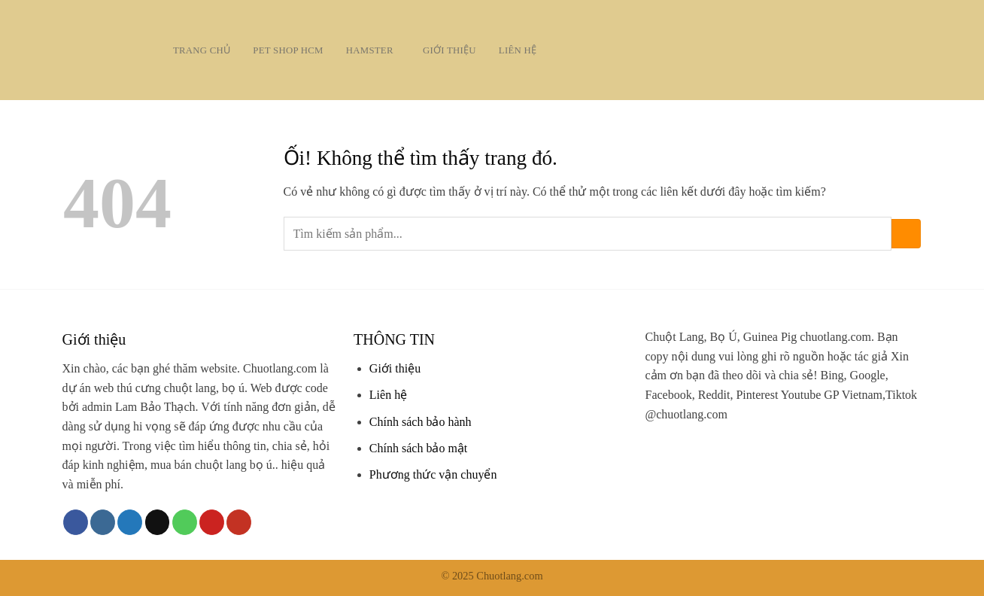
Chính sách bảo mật (418, 448)
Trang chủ (201, 50)
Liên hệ (517, 50)
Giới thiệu (449, 50)
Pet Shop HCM (288, 50)
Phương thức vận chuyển (433, 474)
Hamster (373, 50)
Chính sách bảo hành (420, 421)
